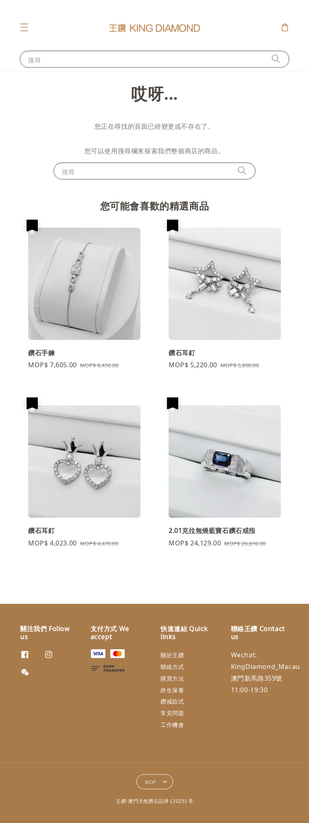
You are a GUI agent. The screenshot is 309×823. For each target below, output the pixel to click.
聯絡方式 (172, 666)
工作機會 (172, 724)
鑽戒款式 (172, 701)
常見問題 (172, 712)
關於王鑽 (172, 655)
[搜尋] (276, 59)
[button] (24, 27)
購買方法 (172, 678)
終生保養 (172, 689)
